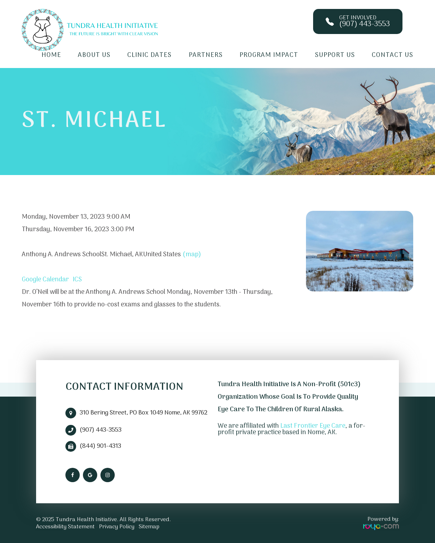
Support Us (335, 55)
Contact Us (392, 55)
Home (51, 55)
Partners (206, 55)
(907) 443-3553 (101, 430)
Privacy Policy (116, 527)
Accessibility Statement (65, 527)
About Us (94, 55)
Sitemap (149, 527)
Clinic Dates (149, 55)
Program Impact (268, 55)
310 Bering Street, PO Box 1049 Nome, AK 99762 (143, 413)
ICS (77, 280)
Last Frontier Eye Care (312, 426)
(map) (192, 254)
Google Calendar (45, 280)
